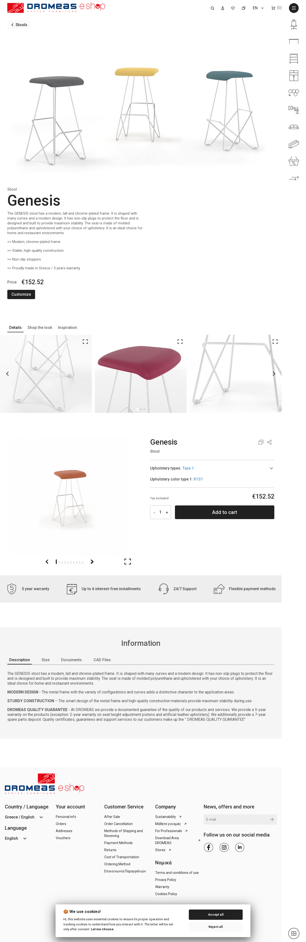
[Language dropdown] (258, 7)
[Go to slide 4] (65, 561)
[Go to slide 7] (73, 561)
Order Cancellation (118, 824)
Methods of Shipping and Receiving (123, 833)
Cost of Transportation (121, 857)
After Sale (112, 817)
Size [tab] (45, 660)
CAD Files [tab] (102, 660)
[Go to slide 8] (76, 561)
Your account (70, 807)
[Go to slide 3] (62, 561)
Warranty (162, 887)
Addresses (64, 831)
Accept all (216, 914)
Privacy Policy (165, 880)
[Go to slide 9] (79, 561)
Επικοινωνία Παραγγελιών (125, 871)
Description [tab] (19, 660)
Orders (61, 824)
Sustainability (168, 817)
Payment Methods (118, 843)
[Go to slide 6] (70, 561)
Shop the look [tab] (40, 327)
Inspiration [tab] (67, 327)
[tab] (212, 468)
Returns (110, 850)
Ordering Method (117, 864)
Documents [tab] (71, 660)
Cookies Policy (166, 894)
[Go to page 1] (140, 409)
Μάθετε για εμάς (171, 824)
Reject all (216, 927)
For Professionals (171, 831)
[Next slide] (274, 374)
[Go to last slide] (8, 374)
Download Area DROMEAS (178, 840)
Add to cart (224, 512)
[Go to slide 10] (82, 561)
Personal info (66, 817)
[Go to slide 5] (68, 561)
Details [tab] (15, 327)
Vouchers (63, 838)
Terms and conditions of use (177, 873)
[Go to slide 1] (56, 561)
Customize (21, 294)
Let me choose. (103, 929)
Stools (21, 24)
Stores (163, 850)
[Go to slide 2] (59, 561)
